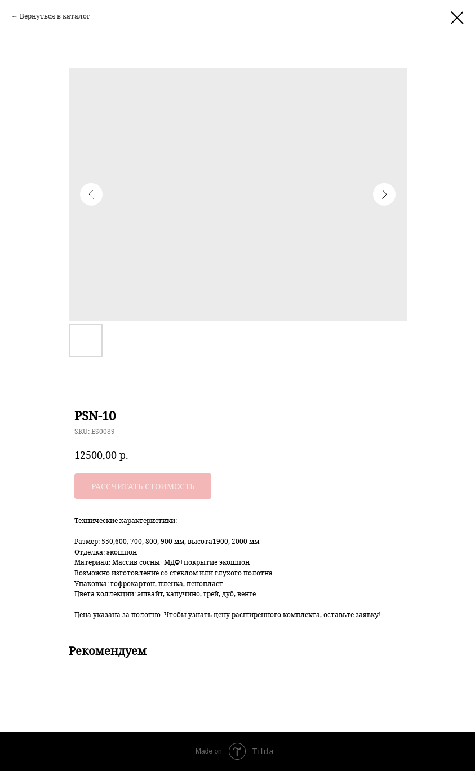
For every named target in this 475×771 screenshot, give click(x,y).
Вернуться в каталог (55, 16)
